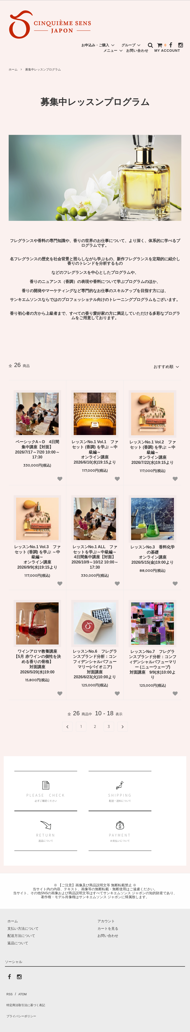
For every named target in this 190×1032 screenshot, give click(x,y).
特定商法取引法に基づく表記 (27, 997)
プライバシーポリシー (22, 1005)
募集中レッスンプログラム (43, 69)
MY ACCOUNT (167, 50)
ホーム (13, 69)
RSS (8, 990)
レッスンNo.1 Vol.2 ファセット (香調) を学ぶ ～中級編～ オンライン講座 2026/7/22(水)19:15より (152, 450)
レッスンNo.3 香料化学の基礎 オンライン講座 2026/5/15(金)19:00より (152, 552)
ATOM (19, 990)
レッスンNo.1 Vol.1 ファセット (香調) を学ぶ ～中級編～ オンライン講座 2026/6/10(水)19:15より (94, 449)
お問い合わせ (137, 50)
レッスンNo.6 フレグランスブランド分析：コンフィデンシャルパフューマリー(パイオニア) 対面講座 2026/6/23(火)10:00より (95, 662)
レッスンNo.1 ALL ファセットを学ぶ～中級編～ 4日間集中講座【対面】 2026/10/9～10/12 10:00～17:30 (95, 554)
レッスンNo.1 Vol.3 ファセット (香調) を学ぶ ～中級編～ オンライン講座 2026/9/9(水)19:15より (37, 554)
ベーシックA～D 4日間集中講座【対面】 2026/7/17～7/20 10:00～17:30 (37, 447)
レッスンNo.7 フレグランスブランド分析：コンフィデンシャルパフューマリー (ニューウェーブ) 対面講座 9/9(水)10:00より (152, 662)
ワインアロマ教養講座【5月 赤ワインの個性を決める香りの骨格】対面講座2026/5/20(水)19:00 (37, 659)
